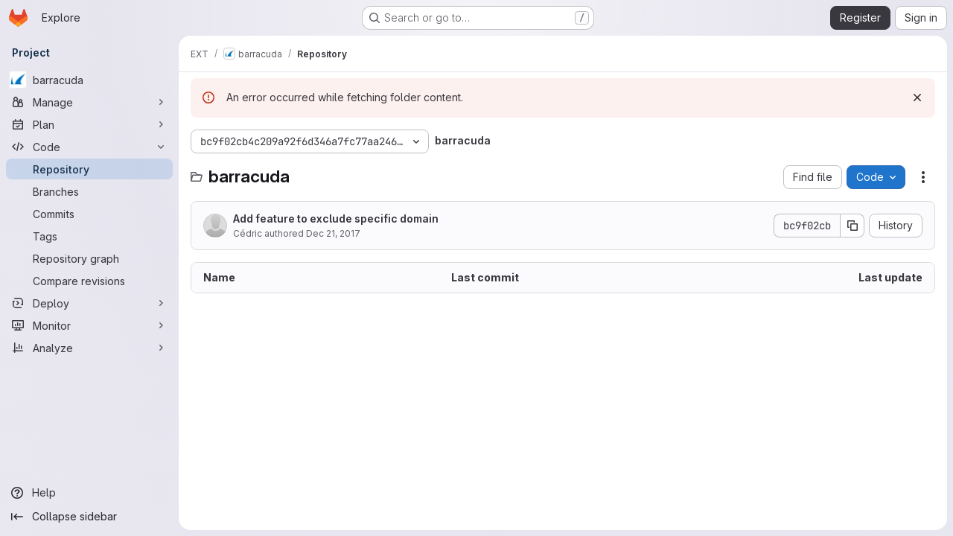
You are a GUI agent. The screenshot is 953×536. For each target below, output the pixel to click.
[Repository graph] (89, 258)
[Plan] (89, 124)
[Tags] (89, 236)
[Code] (89, 146)
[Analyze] (89, 347)
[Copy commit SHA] (852, 225)
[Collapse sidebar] (89, 516)
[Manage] (89, 102)
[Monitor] (89, 325)
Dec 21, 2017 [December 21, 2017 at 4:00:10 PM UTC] (333, 233)
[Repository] (89, 169)
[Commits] (89, 213)
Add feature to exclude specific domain (336, 218)
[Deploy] (89, 303)
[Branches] (89, 191)
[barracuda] (89, 79)
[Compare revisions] (89, 280)
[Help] (89, 492)
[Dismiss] (917, 97)
